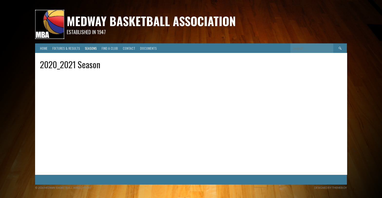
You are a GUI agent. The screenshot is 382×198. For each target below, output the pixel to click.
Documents (148, 48)
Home (44, 48)
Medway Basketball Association (151, 21)
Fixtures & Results (66, 48)
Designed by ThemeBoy (330, 187)
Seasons (91, 48)
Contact (129, 48)
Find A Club (110, 48)
